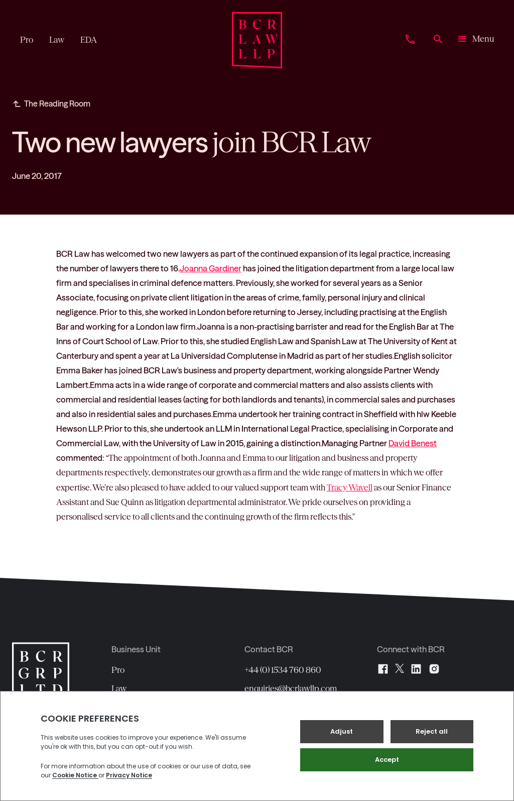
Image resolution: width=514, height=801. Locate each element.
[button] (475, 40)
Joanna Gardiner (210, 268)
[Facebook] (383, 669)
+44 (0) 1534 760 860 (282, 670)
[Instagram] (434, 669)
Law (118, 688)
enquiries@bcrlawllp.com (290, 688)
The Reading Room (57, 103)
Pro (117, 670)
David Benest (413, 443)
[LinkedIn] (416, 669)
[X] (399, 669)
